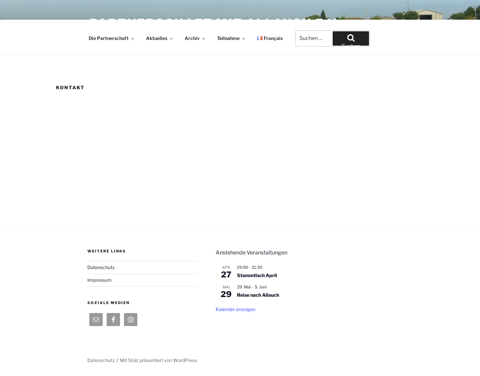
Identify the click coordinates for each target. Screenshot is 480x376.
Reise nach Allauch (258, 295)
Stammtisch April (257, 275)
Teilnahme (231, 38)
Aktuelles (160, 38)
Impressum (99, 280)
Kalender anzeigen (235, 309)
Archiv (195, 38)
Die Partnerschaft (112, 38)
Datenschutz (101, 267)
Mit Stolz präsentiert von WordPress (158, 360)
